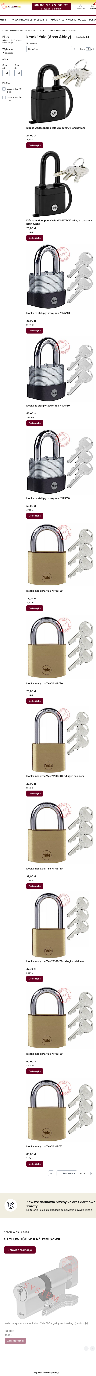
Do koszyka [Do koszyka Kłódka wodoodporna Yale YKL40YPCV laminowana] (35, 145)
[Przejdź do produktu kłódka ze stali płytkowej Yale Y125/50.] (60, 369)
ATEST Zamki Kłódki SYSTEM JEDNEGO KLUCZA (23, 30)
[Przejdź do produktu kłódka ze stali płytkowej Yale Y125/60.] (60, 461)
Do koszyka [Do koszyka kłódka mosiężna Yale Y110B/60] (35, 1071)
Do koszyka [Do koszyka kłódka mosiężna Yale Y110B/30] (35, 608)
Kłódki (50, 30)
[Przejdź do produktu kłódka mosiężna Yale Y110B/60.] (60, 1017)
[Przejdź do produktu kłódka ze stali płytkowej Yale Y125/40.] (60, 276)
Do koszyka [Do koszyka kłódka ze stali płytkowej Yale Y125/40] (35, 330)
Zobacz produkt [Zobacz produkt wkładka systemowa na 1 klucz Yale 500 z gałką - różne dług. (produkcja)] (15, 1340)
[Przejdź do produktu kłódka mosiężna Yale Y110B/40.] (60, 647)
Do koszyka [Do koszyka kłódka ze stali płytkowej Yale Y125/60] (35, 515)
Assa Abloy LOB (12, 90)
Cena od (4, 66)
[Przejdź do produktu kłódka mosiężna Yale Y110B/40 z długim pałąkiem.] (60, 739)
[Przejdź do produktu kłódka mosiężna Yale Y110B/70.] (60, 1110)
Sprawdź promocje (20, 1249)
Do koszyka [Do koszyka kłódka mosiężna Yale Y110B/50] (35, 886)
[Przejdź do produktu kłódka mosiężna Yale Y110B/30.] (60, 554)
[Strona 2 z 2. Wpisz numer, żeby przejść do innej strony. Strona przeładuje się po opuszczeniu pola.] (88, 49)
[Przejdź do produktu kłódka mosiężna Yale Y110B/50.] (60, 832)
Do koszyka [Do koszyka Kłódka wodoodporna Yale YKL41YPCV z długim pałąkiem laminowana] (35, 238)
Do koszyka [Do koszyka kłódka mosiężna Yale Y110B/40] (35, 701)
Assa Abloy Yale (12, 99)
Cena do (16, 66)
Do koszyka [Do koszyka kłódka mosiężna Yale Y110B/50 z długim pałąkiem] (35, 978)
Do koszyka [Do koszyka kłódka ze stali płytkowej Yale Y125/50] (35, 423)
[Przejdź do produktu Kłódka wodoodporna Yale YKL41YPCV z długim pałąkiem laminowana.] (60, 184)
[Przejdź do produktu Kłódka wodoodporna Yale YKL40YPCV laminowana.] (60, 91)
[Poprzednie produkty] (67, 1173)
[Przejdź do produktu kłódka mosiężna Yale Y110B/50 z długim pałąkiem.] (60, 924)
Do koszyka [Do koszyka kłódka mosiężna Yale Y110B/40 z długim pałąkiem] (35, 793)
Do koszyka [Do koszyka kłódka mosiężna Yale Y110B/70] (35, 1164)
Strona (82, 49)
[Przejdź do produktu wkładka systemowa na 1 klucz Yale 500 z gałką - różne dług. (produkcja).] (46, 1287)
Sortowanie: (32, 43)
